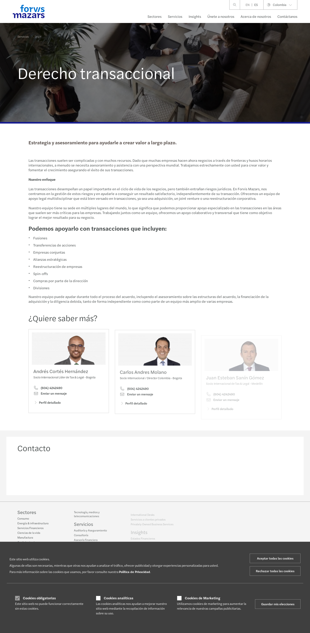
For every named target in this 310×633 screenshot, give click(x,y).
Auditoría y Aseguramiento (90, 533)
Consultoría (81, 538)
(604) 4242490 (47, 389)
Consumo (23, 519)
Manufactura (25, 538)
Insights (195, 16)
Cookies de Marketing (202, 598)
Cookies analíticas (118, 598)
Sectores (154, 16)
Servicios (175, 16)
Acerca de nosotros (256, 16)
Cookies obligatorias (39, 598)
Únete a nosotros (220, 16)
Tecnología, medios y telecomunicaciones (87, 517)
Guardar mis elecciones (277, 604)
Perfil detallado (47, 404)
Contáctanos (287, 16)
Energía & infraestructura (32, 524)
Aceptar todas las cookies (275, 558)
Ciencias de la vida (28, 533)
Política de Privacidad (134, 571)
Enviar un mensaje (50, 395)
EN (248, 4)
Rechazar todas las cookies (275, 571)
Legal (38, 34)
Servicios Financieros (30, 528)
